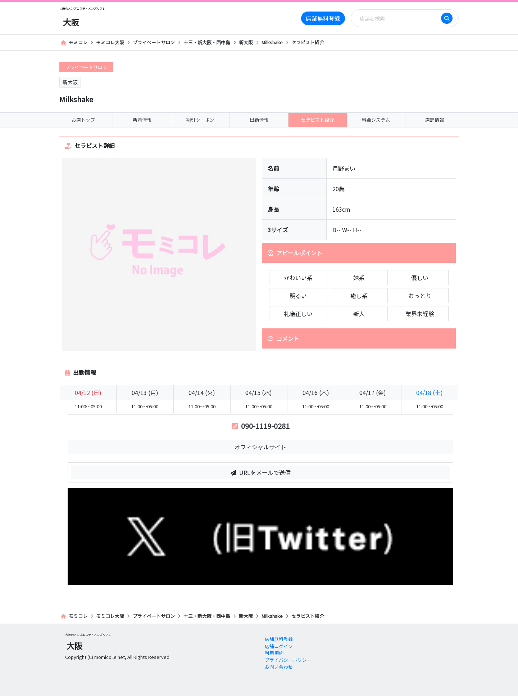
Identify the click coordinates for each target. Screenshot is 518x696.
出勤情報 (259, 119)
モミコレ (74, 42)
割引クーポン (200, 119)
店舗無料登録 (323, 18)
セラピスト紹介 (307, 42)
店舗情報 (434, 119)
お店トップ (83, 119)
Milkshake (272, 42)
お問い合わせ (279, 666)
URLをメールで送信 (261, 472)
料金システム (376, 119)
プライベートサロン (154, 42)
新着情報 (142, 119)
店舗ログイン (279, 646)
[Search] (398, 18)
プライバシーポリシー (288, 659)
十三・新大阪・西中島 (206, 42)
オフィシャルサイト (260, 447)
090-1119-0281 (261, 426)
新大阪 (246, 42)
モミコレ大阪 (110, 42)
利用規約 (274, 653)
